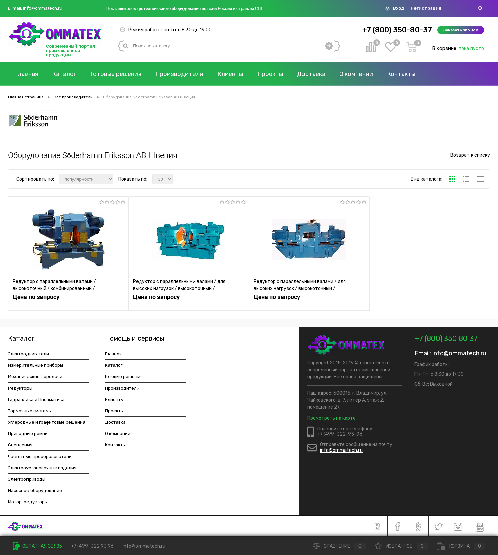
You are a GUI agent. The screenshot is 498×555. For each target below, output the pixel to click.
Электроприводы (26, 479)
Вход (398, 8)
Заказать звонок (460, 30)
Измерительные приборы (35, 365)
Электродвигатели (28, 353)
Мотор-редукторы (28, 501)
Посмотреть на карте (331, 418)
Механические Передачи (35, 376)
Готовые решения (115, 74)
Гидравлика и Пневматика (36, 399)
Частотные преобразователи (40, 456)
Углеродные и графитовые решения (46, 422)
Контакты (401, 74)
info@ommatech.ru (42, 8)
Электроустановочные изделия (42, 467)
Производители (179, 74)
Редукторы (20, 388)
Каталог (64, 74)
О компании (356, 74)
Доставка (311, 74)
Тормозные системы (30, 410)
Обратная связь (37, 546)
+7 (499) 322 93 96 (92, 546)
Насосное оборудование (35, 490)
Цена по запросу (36, 296)
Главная (26, 74)
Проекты (270, 74)
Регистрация (426, 8)
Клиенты (230, 74)
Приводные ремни (28, 433)
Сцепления (20, 444)
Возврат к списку (470, 155)
